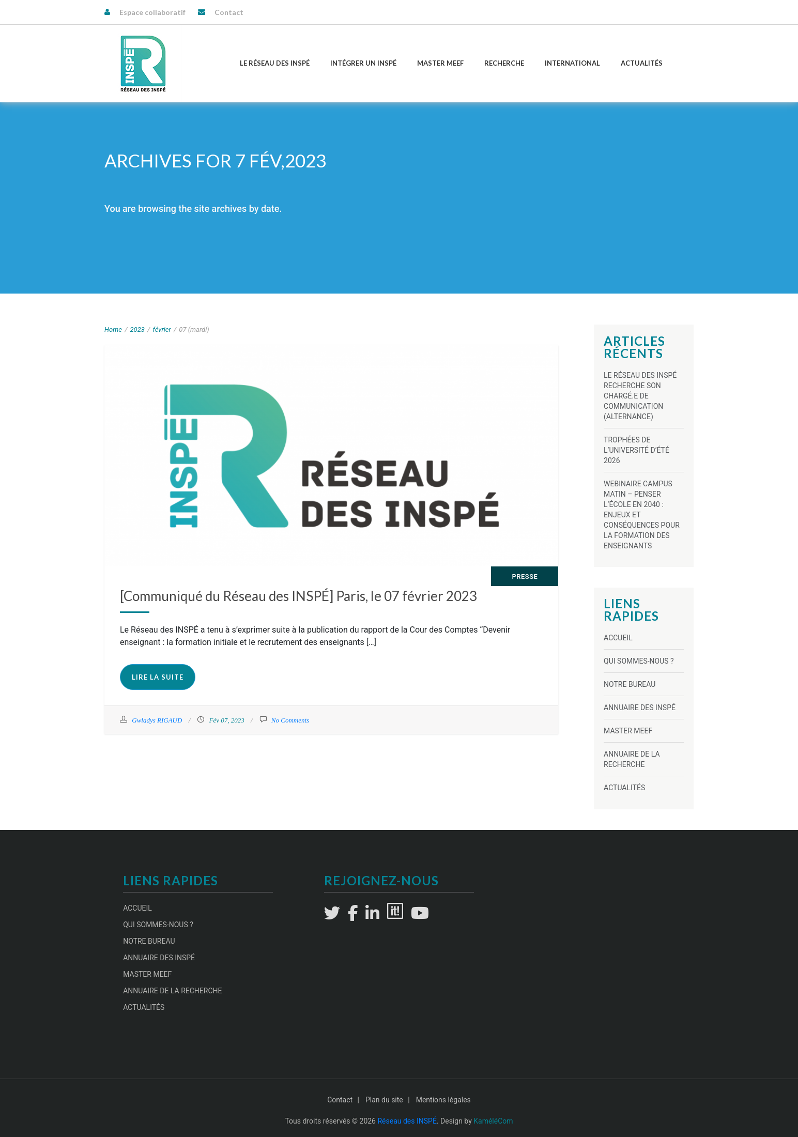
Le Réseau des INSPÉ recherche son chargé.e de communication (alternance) (640, 396)
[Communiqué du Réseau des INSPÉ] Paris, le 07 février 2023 (298, 596)
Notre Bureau (629, 684)
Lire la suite (157, 677)
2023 (137, 329)
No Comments (290, 720)
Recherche (504, 63)
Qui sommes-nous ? (639, 661)
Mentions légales (443, 1100)
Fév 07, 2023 (226, 720)
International (572, 63)
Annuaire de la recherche (172, 991)
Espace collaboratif (152, 12)
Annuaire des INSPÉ (640, 707)
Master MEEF (440, 63)
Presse (525, 576)
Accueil (618, 638)
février (161, 329)
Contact (228, 12)
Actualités (642, 63)
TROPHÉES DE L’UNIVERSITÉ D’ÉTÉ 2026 (636, 450)
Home (113, 329)
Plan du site (384, 1100)
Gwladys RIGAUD (157, 720)
